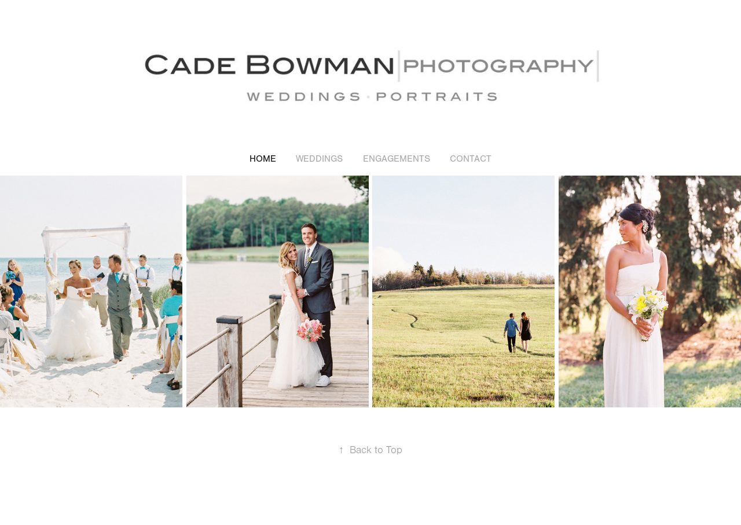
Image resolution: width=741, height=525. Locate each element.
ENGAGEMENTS (396, 159)
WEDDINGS (319, 159)
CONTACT (470, 159)
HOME (263, 159)
